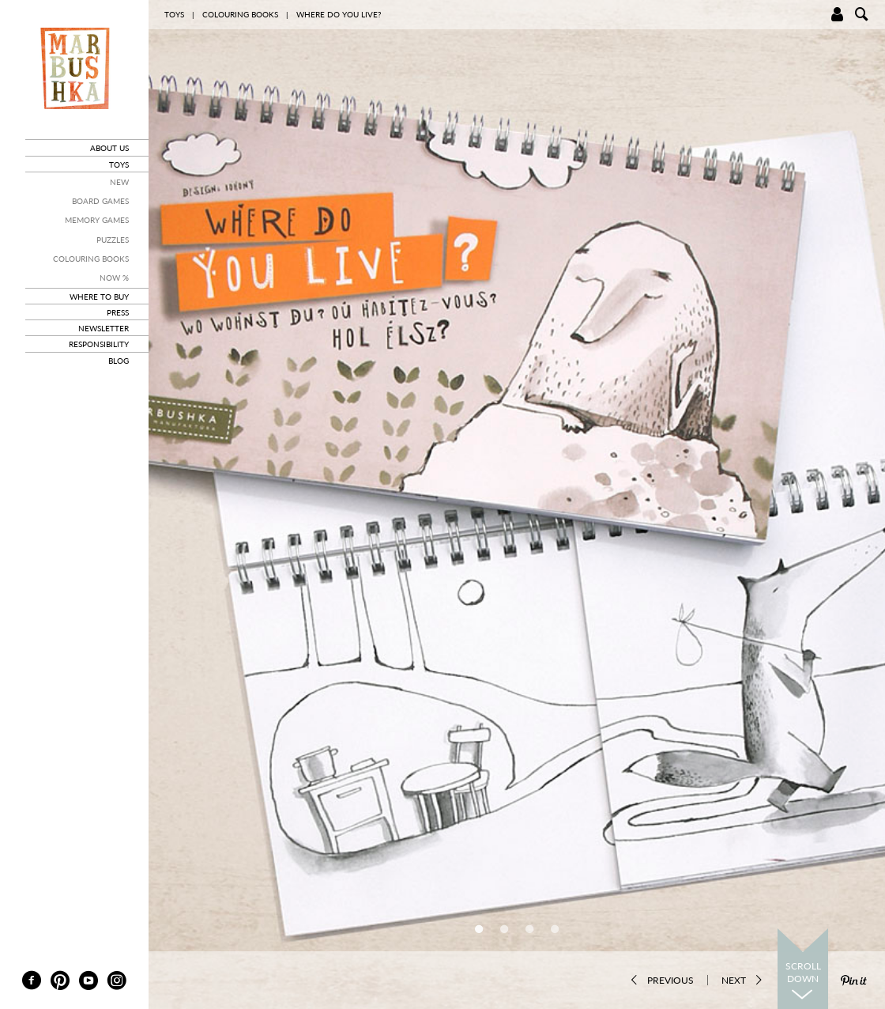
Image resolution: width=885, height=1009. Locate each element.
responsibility (99, 344)
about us (109, 148)
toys (119, 164)
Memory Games (97, 220)
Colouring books (91, 258)
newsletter (103, 328)
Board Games (100, 201)
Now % (114, 277)
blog (118, 360)
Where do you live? (338, 14)
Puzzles (112, 239)
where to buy (99, 296)
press (118, 312)
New (119, 182)
